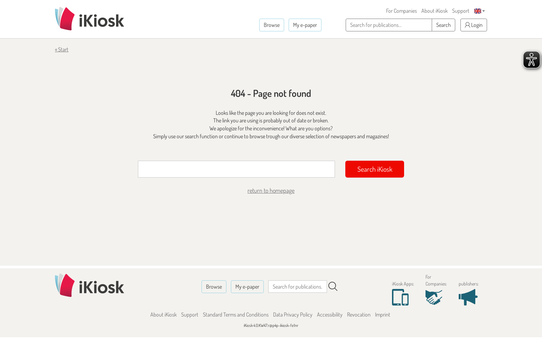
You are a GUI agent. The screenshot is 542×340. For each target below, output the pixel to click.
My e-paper (305, 24)
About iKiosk (434, 10)
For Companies (401, 10)
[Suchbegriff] (236, 169)
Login (474, 24)
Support (460, 10)
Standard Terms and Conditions (236, 314)
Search (443, 24)
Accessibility (330, 314)
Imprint (382, 314)
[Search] (333, 286)
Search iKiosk (374, 168)
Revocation (359, 314)
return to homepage (271, 190)
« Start (61, 49)
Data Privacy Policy (292, 314)
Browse (272, 24)
